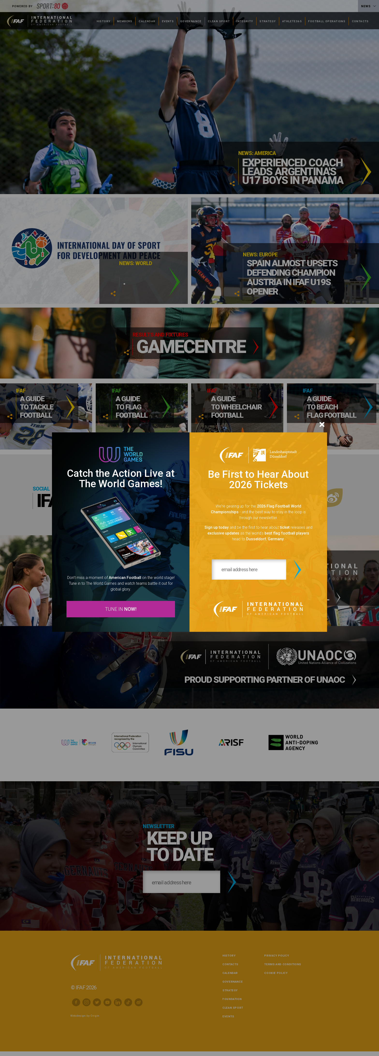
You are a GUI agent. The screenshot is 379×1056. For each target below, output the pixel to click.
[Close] (322, 423)
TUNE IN (121, 609)
